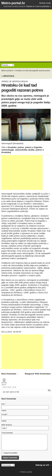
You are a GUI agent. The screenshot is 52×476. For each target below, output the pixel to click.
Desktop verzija (45, 3)
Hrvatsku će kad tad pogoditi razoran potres (32, 70)
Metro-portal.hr (13, 3)
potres (21, 147)
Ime (3, 404)
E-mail (4, 414)
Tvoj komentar (7, 433)
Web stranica (6, 425)
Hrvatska (12, 147)
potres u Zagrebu (33, 147)
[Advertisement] (26, 35)
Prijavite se (30, 6)
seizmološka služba (24, 150)
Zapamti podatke (9, 453)
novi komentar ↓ (9, 373)
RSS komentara (43, 373)
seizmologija (7, 150)
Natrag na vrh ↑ (43, 465)
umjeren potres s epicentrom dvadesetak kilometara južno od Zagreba (25, 197)
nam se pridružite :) (43, 6)
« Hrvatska (7, 76)
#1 (49, 390)
